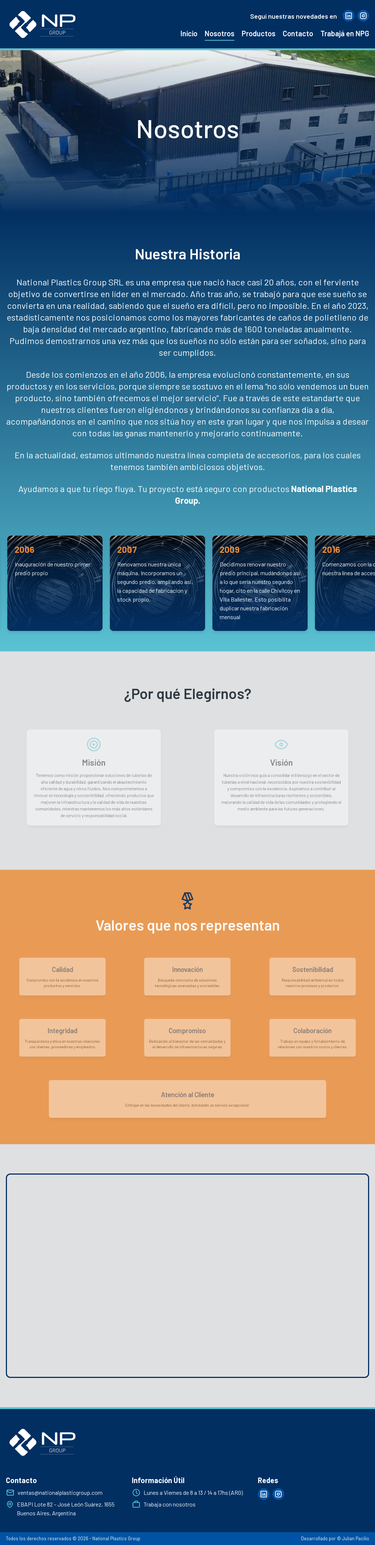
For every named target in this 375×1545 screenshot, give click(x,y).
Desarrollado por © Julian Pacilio (335, 1538)
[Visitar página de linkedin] (348, 16)
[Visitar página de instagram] (363, 16)
